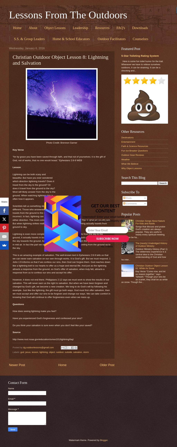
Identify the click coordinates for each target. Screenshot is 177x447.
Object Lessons (55, 28)
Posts (127, 198)
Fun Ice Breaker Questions (134, 150)
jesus (28, 352)
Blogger (104, 440)
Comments (130, 203)
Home (17, 28)
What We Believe (129, 164)
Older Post (107, 365)
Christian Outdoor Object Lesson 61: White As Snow (152, 267)
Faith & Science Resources (134, 146)
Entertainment (128, 142)
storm (86, 352)
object (52, 352)
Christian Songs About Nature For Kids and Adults (150, 222)
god (22, 352)
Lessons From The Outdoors (68, 15)
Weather (125, 159)
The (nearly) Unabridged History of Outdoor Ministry (151, 244)
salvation (77, 352)
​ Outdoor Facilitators (111, 39)
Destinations (127, 137)
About (33, 28)
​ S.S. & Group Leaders (29, 39)
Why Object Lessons (131, 168)
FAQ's (121, 28)
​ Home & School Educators (71, 39)
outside (68, 352)
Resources (102, 28)
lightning (43, 352)
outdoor (60, 352)
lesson (35, 352)
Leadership (80, 28)
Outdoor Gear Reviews (132, 155)
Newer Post (17, 365)
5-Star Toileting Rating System (140, 55)
